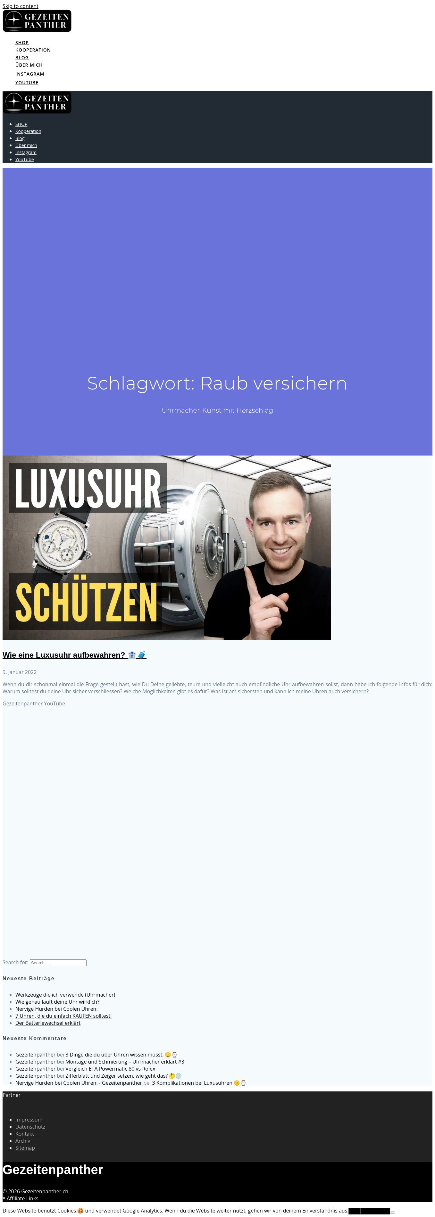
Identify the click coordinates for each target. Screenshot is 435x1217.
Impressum (28, 1119)
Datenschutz (30, 1126)
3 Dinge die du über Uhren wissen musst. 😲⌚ (121, 1054)
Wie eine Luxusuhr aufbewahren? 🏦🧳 (74, 655)
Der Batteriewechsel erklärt (47, 1022)
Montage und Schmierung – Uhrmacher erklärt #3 (124, 1061)
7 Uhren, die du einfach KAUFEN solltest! (63, 1015)
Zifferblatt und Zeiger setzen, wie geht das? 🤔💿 (123, 1075)
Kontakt (24, 1133)
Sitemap (25, 1147)
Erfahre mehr (375, 1211)
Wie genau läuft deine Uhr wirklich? (57, 1001)
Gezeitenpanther (35, 1054)
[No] (392, 1212)
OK (354, 1211)
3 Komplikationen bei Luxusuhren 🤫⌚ (199, 1082)
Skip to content (20, 6)
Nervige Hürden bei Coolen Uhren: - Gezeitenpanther (78, 1082)
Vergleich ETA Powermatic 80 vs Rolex (110, 1068)
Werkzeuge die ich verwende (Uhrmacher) (65, 994)
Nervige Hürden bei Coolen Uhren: (56, 1008)
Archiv (22, 1140)
